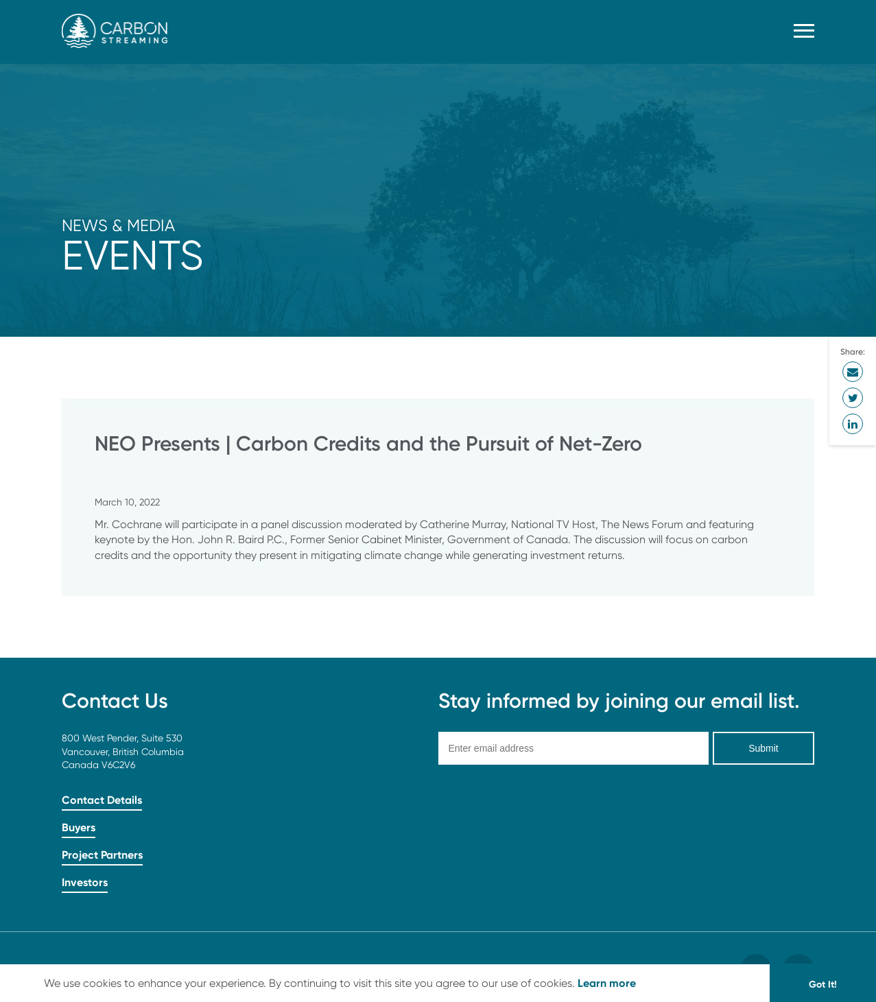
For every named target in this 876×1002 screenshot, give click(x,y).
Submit (763, 748)
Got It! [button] (823, 984)
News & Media (118, 225)
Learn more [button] (607, 983)
